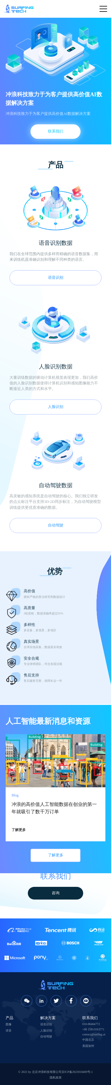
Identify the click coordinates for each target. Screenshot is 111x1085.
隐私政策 (56, 1077)
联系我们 (55, 131)
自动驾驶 (46, 1036)
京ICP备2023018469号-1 (77, 1071)
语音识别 (55, 278)
